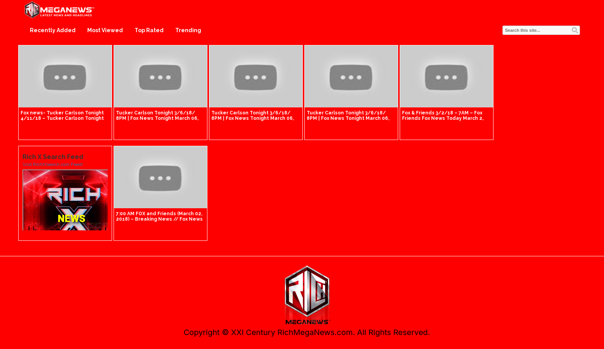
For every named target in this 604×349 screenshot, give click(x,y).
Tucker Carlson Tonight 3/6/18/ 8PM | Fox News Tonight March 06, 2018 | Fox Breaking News (157, 118)
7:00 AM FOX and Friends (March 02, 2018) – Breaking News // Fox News (159, 216)
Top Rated (149, 30)
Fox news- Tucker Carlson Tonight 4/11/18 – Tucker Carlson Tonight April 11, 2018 (62, 118)
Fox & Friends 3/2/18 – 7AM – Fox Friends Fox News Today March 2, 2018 (442, 118)
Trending (188, 30)
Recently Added (53, 30)
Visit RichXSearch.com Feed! (52, 164)
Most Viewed (105, 30)
